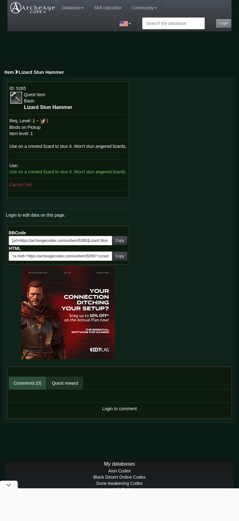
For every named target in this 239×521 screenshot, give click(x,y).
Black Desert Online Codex (119, 477)
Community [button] (144, 7)
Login (223, 23)
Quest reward (65, 383)
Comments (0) (27, 383)
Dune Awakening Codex (119, 483)
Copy (119, 240)
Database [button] (73, 7)
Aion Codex (119, 470)
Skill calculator (108, 7)
